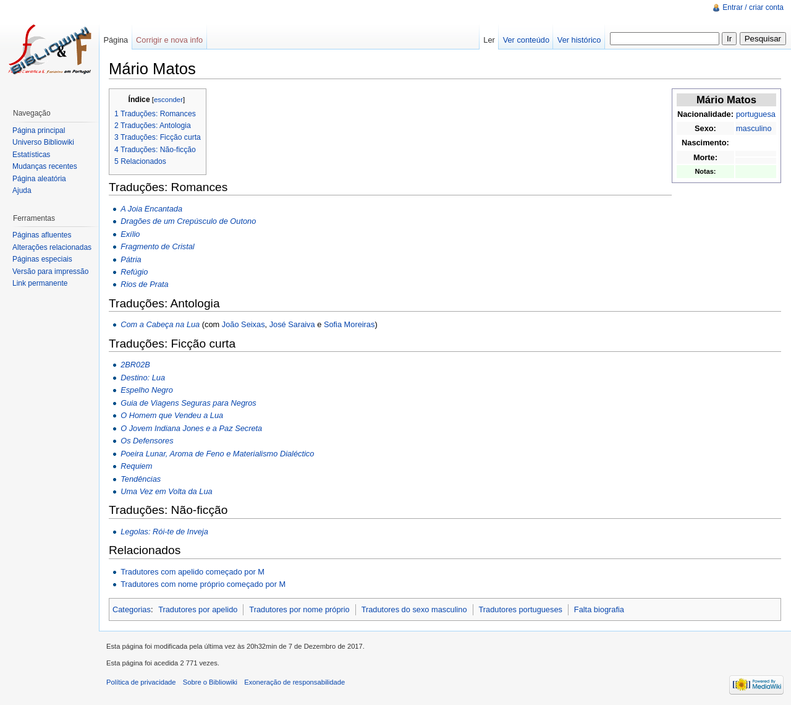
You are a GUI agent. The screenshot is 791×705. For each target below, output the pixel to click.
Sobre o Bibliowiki (210, 682)
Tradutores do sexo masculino (414, 609)
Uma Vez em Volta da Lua (166, 491)
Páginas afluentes (41, 235)
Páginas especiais (42, 259)
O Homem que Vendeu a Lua (172, 415)
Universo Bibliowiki (43, 142)
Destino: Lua (143, 377)
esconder (168, 99)
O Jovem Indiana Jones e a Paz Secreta (191, 428)
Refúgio (134, 271)
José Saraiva (292, 324)
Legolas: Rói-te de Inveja (164, 531)
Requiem (136, 466)
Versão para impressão (50, 271)
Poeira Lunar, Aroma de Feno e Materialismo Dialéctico (217, 453)
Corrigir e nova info (169, 40)
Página (115, 40)
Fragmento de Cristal (157, 246)
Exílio (130, 234)
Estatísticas (31, 154)
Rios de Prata (145, 284)
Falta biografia (599, 609)
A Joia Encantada (151, 208)
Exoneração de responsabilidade (294, 682)
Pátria (131, 259)
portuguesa (756, 114)
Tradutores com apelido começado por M (192, 571)
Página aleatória (39, 178)
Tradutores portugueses (520, 609)
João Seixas (243, 324)
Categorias (131, 609)
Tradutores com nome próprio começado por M (203, 584)
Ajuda (22, 190)
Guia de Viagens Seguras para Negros (188, 403)
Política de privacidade (141, 682)
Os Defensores (147, 440)
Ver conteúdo (526, 40)
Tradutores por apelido (197, 609)
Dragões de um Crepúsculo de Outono (188, 221)
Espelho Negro (147, 390)
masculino (754, 128)
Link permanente (39, 283)
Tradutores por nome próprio (299, 609)
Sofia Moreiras (349, 324)
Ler (489, 40)
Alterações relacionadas (51, 247)
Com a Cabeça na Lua (160, 324)
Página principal (38, 130)
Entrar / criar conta (753, 7)
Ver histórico (579, 40)
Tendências (141, 479)
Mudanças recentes (44, 166)
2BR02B (135, 364)
